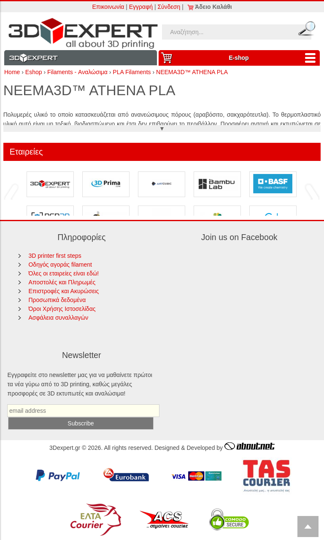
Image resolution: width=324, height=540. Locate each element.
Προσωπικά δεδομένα (57, 300)
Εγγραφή (141, 6)
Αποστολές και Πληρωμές (61, 282)
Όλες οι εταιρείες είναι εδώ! (63, 273)
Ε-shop (274, 58)
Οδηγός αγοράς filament (60, 264)
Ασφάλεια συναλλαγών (58, 317)
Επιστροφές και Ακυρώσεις (63, 291)
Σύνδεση (168, 6)
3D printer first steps (54, 255)
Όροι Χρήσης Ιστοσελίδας (61, 308)
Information (80, 58)
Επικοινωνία (108, 6)
